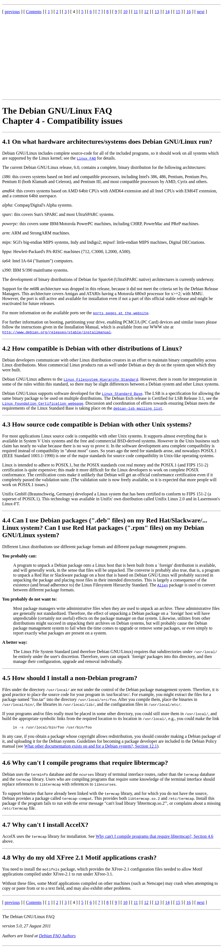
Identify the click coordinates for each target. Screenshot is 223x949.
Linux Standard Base (122, 393)
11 (136, 11)
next (201, 11)
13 (157, 11)
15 (178, 11)
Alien (162, 585)
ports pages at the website (120, 312)
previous (12, 11)
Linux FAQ (86, 158)
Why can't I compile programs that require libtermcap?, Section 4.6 (154, 837)
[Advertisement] (111, 57)
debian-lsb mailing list (137, 408)
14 (167, 11)
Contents (34, 11)
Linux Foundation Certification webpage (42, 403)
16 (188, 11)
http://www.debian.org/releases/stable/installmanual (56, 332)
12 (146, 11)
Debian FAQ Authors (57, 936)
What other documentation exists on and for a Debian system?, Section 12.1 (90, 747)
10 (125, 11)
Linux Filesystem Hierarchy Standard (100, 379)
